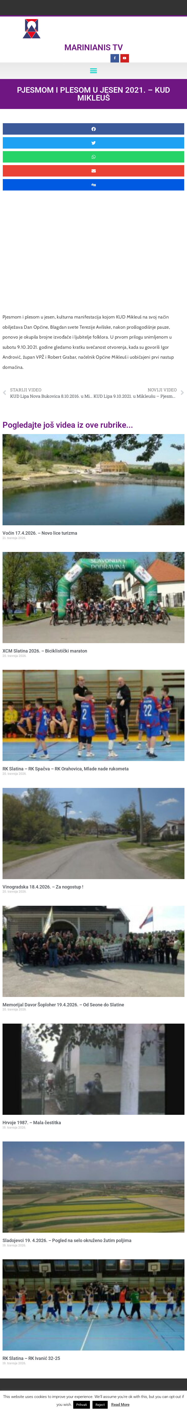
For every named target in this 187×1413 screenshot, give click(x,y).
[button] (93, 70)
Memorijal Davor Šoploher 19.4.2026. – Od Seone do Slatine (63, 1004)
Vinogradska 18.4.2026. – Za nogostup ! (43, 887)
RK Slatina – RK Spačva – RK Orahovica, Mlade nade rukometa (66, 768)
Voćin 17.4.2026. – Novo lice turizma (40, 533)
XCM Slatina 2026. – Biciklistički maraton (45, 651)
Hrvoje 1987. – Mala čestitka (32, 1122)
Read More (120, 1404)
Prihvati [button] (81, 1405)
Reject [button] (100, 1405)
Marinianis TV (93, 47)
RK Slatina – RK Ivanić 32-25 (31, 1358)
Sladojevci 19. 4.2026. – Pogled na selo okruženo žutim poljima (67, 1240)
